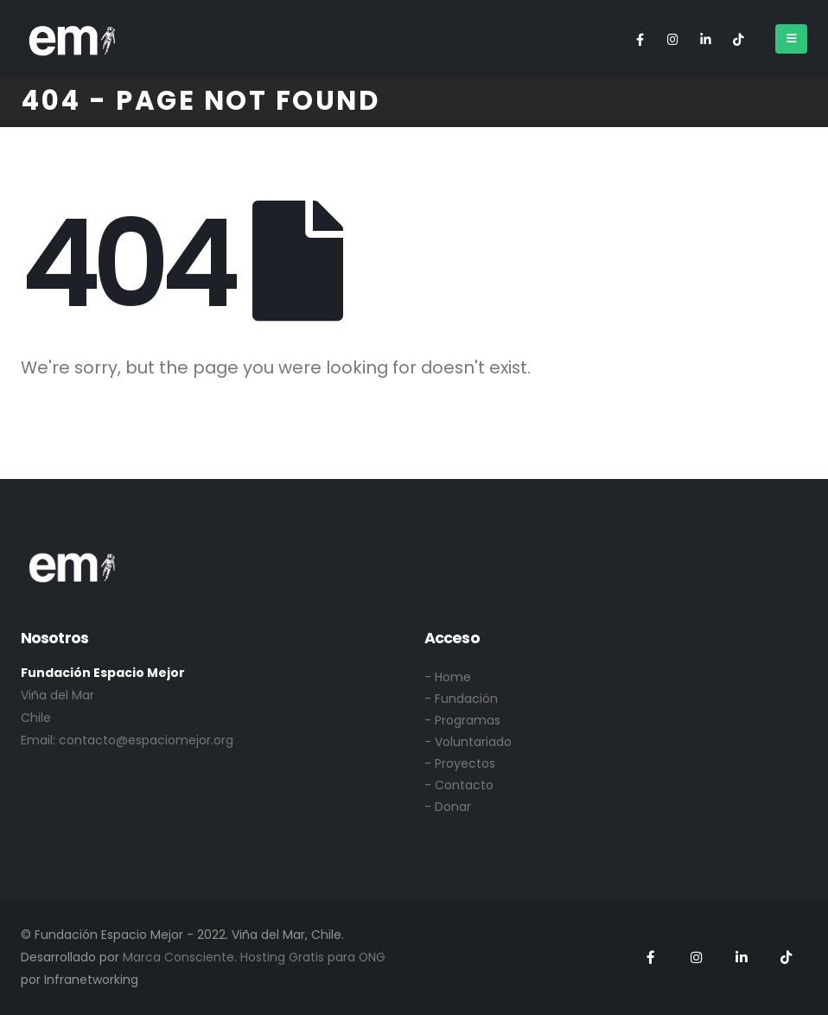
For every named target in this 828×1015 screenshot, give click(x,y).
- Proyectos (459, 763)
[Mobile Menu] (791, 39)
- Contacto (459, 785)
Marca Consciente (178, 957)
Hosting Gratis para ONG (312, 957)
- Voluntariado (468, 741)
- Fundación (461, 698)
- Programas (462, 720)
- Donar (447, 806)
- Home (447, 677)
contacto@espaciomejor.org (146, 740)
